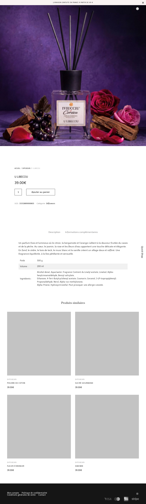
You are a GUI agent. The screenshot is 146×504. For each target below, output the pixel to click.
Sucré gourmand (84, 383)
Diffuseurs (26, 168)
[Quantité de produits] (18, 192)
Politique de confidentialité (34, 493)
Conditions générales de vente (21, 495)
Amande (79, 466)
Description (54, 232)
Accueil (17, 168)
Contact (42, 495)
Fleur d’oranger (15, 466)
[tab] (54, 232)
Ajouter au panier (41, 192)
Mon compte (13, 493)
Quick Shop (142, 252)
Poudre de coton (16, 383)
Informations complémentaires (81, 232)
